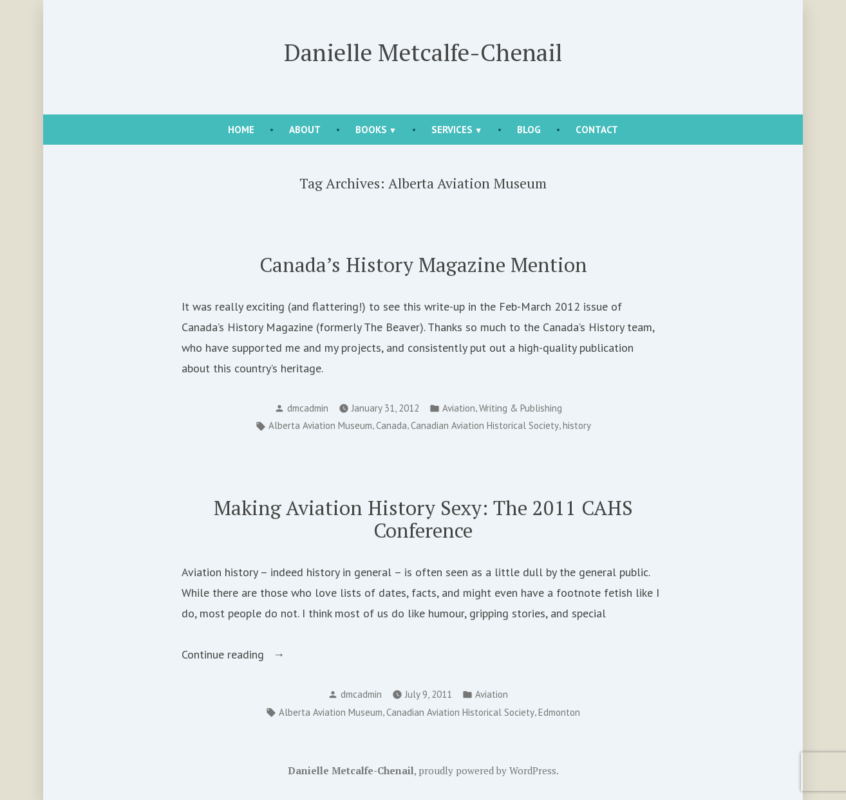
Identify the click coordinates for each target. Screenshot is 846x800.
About (305, 129)
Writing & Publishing (520, 408)
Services (452, 129)
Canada (391, 425)
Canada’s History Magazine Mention (423, 264)
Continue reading (253, 654)
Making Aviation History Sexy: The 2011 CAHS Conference (423, 519)
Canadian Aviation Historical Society (485, 425)
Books (371, 129)
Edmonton (559, 712)
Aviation (458, 408)
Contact (597, 129)
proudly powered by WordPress (487, 770)
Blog (529, 129)
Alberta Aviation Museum (320, 425)
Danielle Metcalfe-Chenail (423, 52)
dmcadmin (307, 408)
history (577, 425)
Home (241, 129)
